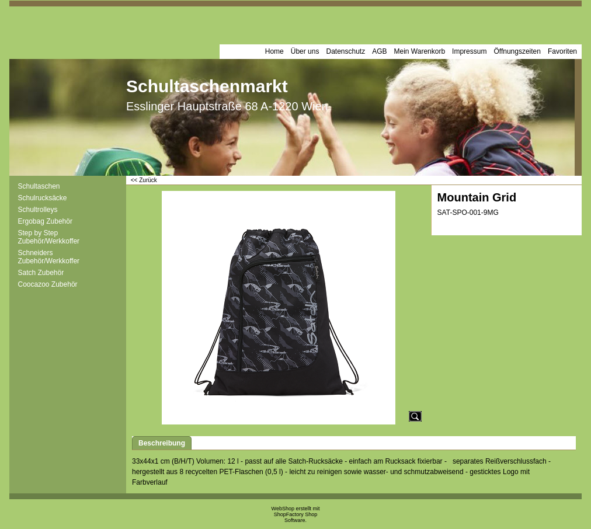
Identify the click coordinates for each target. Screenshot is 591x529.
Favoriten (562, 51)
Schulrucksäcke (42, 198)
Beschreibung (161, 443)
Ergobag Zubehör (45, 221)
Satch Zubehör (41, 273)
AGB (379, 51)
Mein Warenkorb (420, 51)
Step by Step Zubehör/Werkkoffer (49, 237)
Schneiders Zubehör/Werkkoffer (49, 257)
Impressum (469, 51)
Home (274, 51)
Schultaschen (39, 186)
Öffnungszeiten (517, 51)
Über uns (305, 51)
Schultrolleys (38, 210)
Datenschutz (345, 51)
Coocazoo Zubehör (48, 284)
